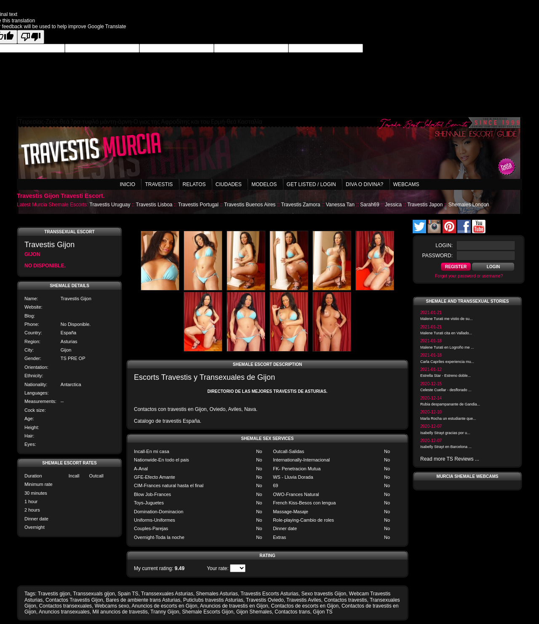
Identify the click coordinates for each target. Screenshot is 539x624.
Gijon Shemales (254, 612)
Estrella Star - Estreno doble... (445, 375)
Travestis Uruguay (110, 205)
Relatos (194, 184)
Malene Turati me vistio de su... (446, 319)
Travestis (159, 184)
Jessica (393, 205)
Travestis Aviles (303, 600)
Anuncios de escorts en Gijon (164, 606)
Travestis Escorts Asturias (269, 594)
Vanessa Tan (340, 205)
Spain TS (127, 594)
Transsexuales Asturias (167, 594)
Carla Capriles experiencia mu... (447, 362)
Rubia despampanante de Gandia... (450, 404)
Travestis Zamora (300, 205)
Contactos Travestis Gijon (74, 600)
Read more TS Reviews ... (449, 459)
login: (444, 245)
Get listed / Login (311, 184)
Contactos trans (292, 612)
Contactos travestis (345, 600)
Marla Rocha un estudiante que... (448, 418)
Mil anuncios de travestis (119, 612)
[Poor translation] (30, 37)
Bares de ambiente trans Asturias (143, 600)
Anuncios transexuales (64, 612)
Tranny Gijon (164, 612)
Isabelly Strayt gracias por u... (445, 433)
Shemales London (468, 205)
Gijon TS (322, 612)
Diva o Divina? (364, 184)
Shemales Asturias (216, 594)
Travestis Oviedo (265, 600)
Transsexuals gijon (94, 594)
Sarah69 (369, 205)
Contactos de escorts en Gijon (305, 606)
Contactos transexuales (65, 606)
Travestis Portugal (198, 205)
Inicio (127, 184)
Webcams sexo (112, 606)
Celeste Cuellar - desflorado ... (446, 390)
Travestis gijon (54, 594)
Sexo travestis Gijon (323, 594)
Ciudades (229, 184)
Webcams (406, 184)
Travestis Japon (425, 205)
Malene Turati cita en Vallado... (446, 333)
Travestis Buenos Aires (249, 205)
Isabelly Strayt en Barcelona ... (446, 447)
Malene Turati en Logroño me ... (447, 347)
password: (437, 256)
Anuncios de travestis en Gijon (234, 606)
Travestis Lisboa (154, 205)
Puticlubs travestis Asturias (213, 600)
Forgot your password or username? (469, 276)
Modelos (264, 184)
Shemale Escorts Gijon (207, 612)
